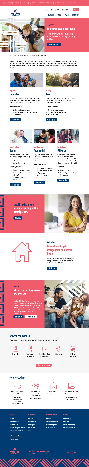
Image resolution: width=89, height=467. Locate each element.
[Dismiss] (86, 2)
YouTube (75, 453)
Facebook (65, 453)
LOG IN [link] (76, 10)
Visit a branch (59, 354)
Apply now (52, 268)
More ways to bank (44, 365)
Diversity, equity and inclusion (17, 427)
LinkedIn (71, 453)
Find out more (31, 316)
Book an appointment (71, 394)
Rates (45, 10)
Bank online (16, 354)
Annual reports (31, 424)
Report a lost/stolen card (52, 421)
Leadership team (14, 424)
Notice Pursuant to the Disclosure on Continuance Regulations (44, 4)
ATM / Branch (65, 10)
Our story (12, 418)
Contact (57, 10)
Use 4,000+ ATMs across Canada (44, 355)
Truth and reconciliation (16, 436)
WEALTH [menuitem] (67, 15)
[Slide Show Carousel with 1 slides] (44, 3)
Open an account (54, 44)
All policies (30, 418)
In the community (14, 421)
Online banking (67, 418)
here (74, 2)
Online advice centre (50, 427)
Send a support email (36, 398)
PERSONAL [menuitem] (51, 15)
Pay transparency (14, 439)
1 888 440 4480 (18, 397)
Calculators (48, 418)
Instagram (68, 453)
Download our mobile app (30, 355)
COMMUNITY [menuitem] (75, 15)
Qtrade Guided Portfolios (69, 427)
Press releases (31, 427)
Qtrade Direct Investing (69, 424)
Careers (51, 10)
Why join (18, 217)
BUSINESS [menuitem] (59, 15)
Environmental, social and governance (16, 431)
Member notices (32, 421)
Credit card (66, 421)
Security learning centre (51, 424)
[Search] (70, 10)
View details (15, 119)
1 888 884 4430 (35, 395)
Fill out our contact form (53, 394)
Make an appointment (73, 355)
